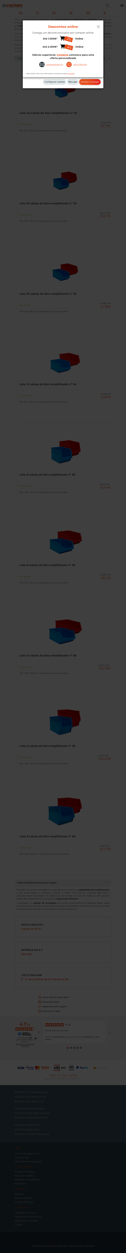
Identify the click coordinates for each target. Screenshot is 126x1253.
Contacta (62, 54)
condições (71, 73)
